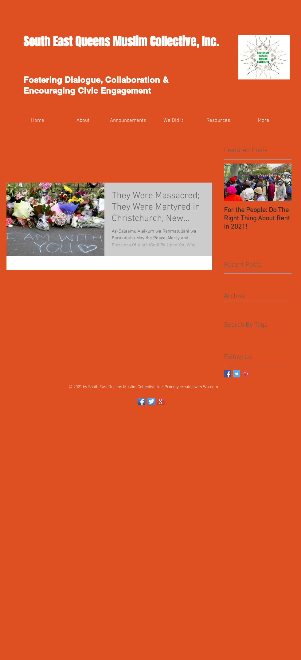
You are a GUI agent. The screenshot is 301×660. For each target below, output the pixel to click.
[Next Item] (281, 182)
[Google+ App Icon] (161, 401)
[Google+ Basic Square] (245, 373)
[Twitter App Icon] (151, 401)
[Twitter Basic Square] (236, 373)
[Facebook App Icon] (141, 401)
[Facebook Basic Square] (227, 373)
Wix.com (210, 387)
